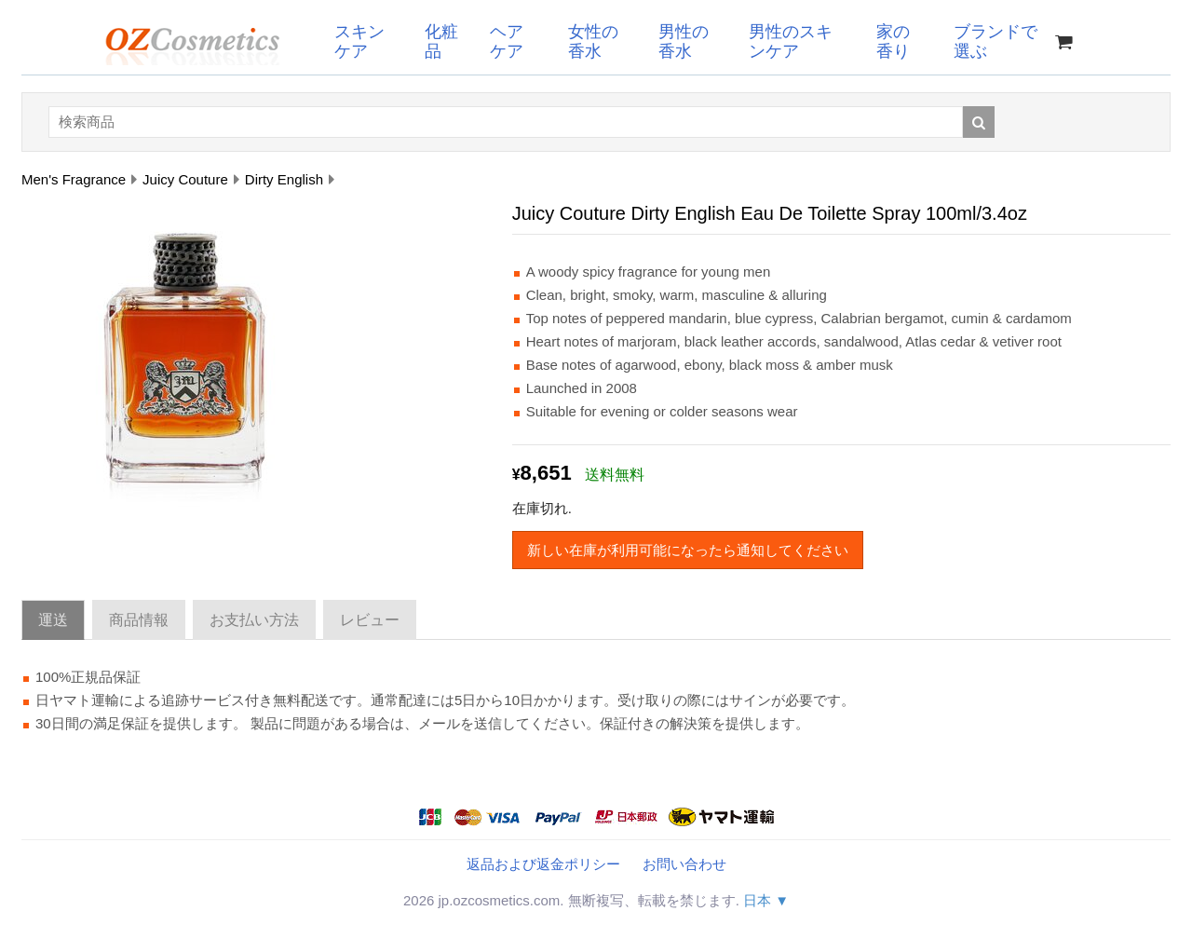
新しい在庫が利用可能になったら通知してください (687, 550)
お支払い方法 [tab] (254, 620)
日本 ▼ (766, 900)
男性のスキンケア (791, 41)
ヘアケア (506, 41)
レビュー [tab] (370, 620)
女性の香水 (593, 41)
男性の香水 (683, 41)
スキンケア (359, 41)
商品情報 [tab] (139, 620)
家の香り (893, 41)
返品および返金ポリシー (543, 864)
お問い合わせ (684, 864)
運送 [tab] (53, 620)
